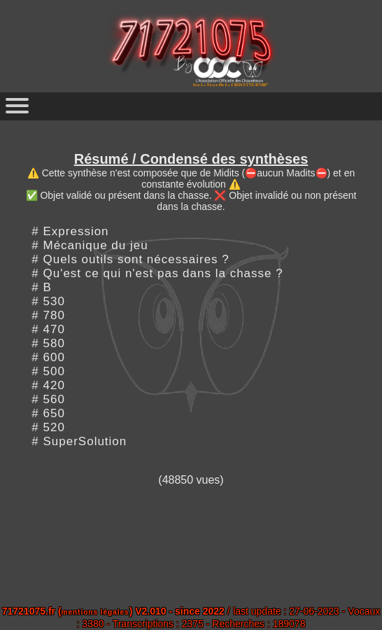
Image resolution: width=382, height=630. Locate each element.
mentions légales (95, 612)
